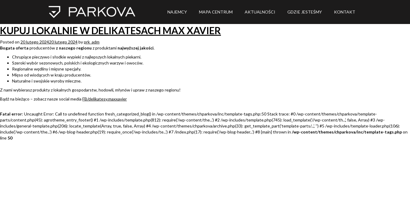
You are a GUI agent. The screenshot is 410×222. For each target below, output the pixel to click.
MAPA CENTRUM (216, 11)
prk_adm (91, 41)
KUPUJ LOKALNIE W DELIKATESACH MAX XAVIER (110, 30)
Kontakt (344, 11)
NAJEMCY (177, 11)
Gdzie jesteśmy (304, 11)
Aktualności (260, 11)
